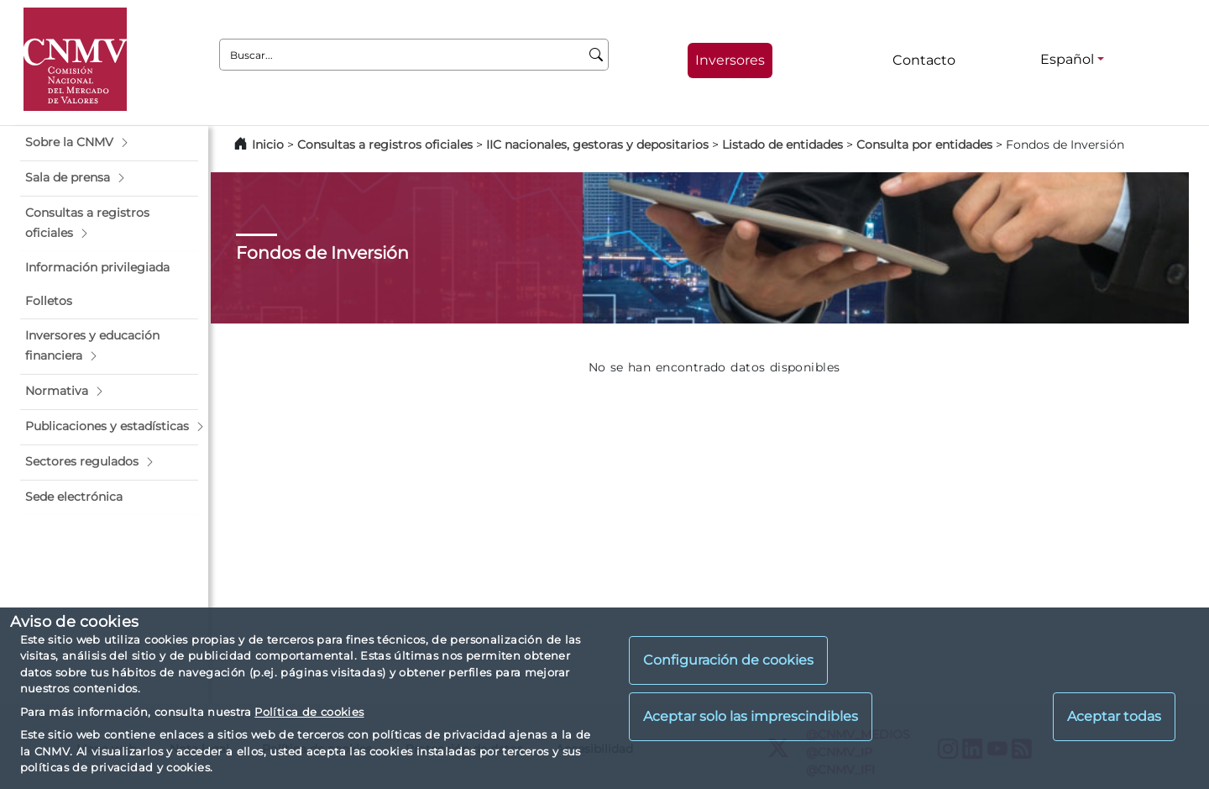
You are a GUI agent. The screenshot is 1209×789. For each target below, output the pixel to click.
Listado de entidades (782, 144)
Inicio (268, 144)
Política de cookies (309, 711)
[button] (109, 143)
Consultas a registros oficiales (385, 144)
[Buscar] (596, 55)
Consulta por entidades (924, 144)
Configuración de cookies (728, 660)
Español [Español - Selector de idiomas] (1067, 59)
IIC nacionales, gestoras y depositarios (597, 144)
